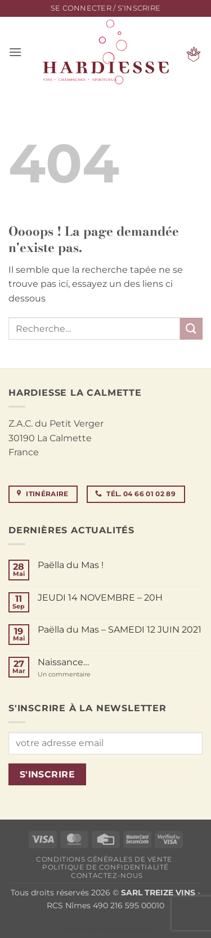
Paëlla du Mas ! (71, 565)
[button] (105, 8)
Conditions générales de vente (104, 859)
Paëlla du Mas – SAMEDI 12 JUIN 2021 (119, 629)
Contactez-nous (107, 875)
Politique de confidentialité (105, 867)
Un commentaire (81, 674)
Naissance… (63, 662)
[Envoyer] (191, 329)
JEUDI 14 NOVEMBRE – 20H (100, 597)
